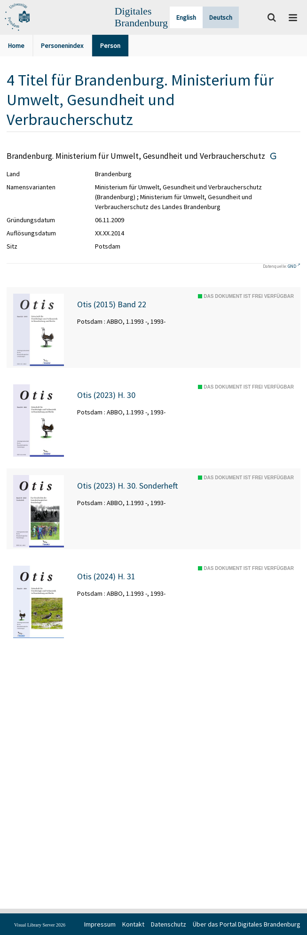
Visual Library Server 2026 (39, 924)
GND (292, 266)
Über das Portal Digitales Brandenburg (246, 924)
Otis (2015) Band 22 (111, 304)
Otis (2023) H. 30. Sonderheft (127, 486)
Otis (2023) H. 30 (106, 395)
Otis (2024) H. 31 (106, 576)
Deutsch (220, 17)
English (186, 17)
